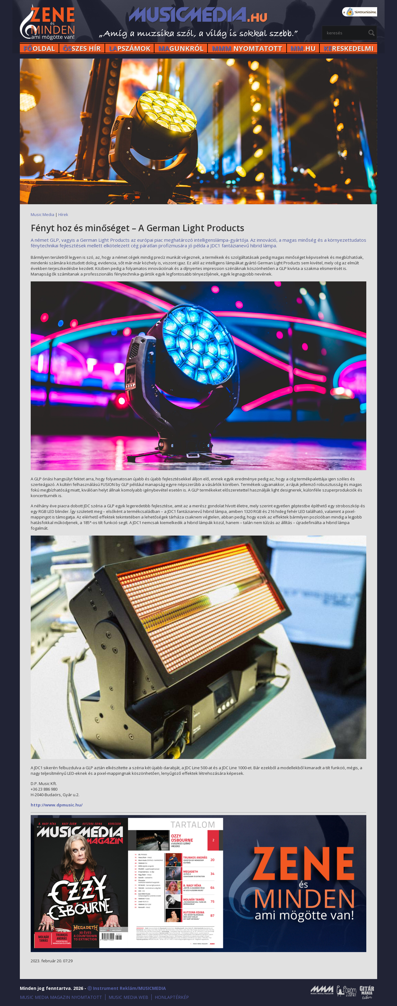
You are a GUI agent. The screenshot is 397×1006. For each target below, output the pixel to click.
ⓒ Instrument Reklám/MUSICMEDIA (126, 988)
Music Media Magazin (322, 992)
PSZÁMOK (129, 48)
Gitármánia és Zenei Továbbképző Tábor (367, 992)
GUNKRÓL (180, 48)
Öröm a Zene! (346, 992)
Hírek (63, 214)
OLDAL (39, 48)
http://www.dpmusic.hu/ (57, 805)
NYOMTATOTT (247, 48)
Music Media (42, 214)
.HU (303, 48)
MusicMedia (48, 23)
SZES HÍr (82, 48)
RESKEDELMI (348, 48)
